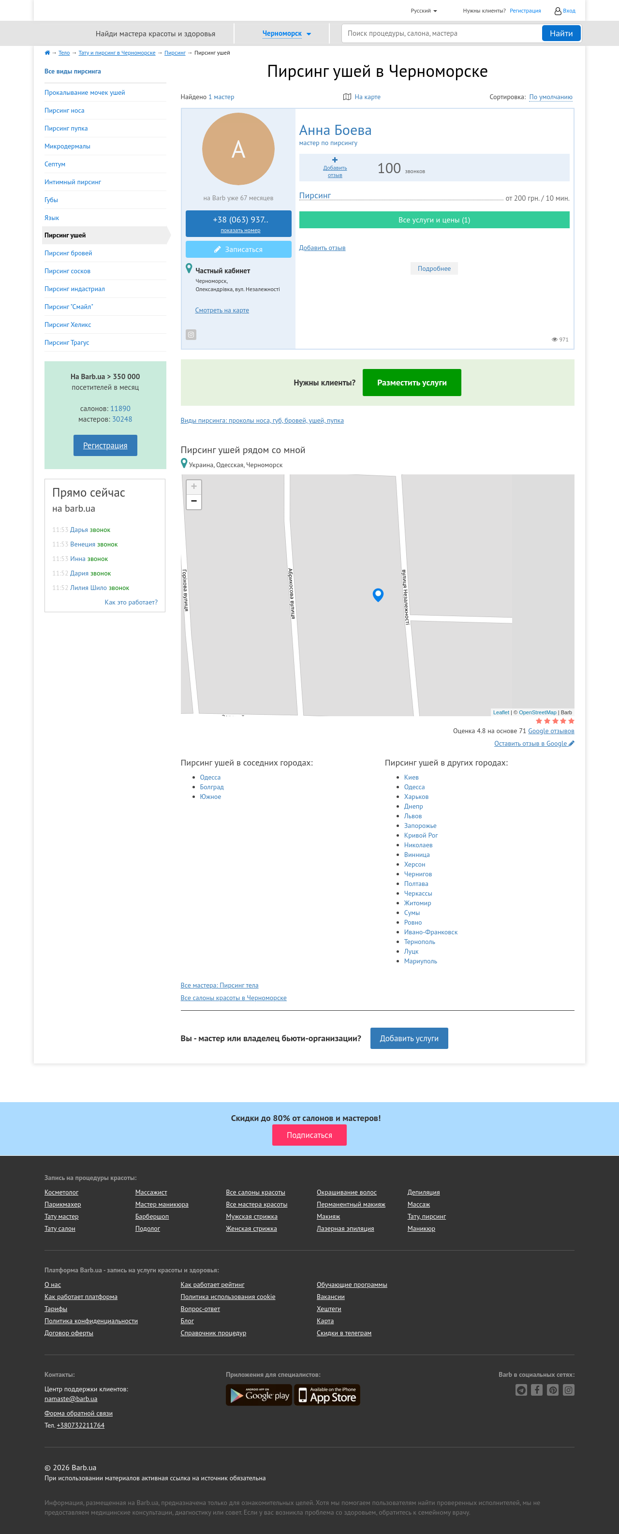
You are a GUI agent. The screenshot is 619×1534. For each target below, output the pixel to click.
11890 (120, 408)
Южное (210, 796)
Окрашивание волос (347, 1192)
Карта (325, 1320)
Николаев (418, 845)
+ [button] (194, 487)
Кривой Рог (421, 835)
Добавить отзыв (322, 247)
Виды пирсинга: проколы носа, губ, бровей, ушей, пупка (262, 420)
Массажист (151, 1192)
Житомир (417, 903)
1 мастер (221, 96)
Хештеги (329, 1308)
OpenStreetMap (538, 712)
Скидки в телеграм (344, 1332)
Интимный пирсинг (72, 181)
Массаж (419, 1204)
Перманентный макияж (351, 1204)
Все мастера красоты (256, 1204)
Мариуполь (420, 961)
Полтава (416, 883)
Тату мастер (61, 1216)
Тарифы (55, 1308)
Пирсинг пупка (66, 128)
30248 (122, 419)
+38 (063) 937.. (241, 224)
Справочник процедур (214, 1332)
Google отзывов (551, 730)
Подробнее (434, 268)
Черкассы (418, 893)
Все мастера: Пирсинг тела (220, 985)
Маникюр (422, 1228)
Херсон (415, 864)
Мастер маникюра (162, 1204)
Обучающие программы (352, 1284)
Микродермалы (67, 146)
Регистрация (525, 10)
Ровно (413, 922)
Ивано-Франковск (431, 932)
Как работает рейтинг (213, 1284)
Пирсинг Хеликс (67, 324)
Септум (54, 164)
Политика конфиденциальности (91, 1320)
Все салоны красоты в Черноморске (234, 997)
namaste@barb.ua (71, 1398)
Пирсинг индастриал (74, 288)
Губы (51, 199)
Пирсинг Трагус (66, 342)
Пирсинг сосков (67, 270)
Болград (212, 786)
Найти (561, 33)
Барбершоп (152, 1216)
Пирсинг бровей (68, 253)
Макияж (328, 1216)
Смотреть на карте (222, 310)
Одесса (210, 777)
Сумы (412, 912)
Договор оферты (68, 1332)
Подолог (147, 1228)
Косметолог (61, 1192)
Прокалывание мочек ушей (84, 92)
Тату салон (59, 1228)
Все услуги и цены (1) (434, 219)
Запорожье (420, 825)
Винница (417, 854)
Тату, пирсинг (427, 1216)
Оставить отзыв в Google (534, 743)
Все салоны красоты (255, 1192)
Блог (187, 1320)
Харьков (416, 796)
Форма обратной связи (78, 1413)
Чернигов (418, 874)
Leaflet (501, 712)
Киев (411, 777)
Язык (51, 217)
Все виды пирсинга (72, 71)
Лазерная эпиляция (345, 1228)
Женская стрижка (251, 1228)
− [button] (194, 502)
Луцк (411, 951)
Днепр (413, 806)
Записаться (238, 249)
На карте (362, 96)
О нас (52, 1284)
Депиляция (424, 1192)
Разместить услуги (412, 382)
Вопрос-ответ (200, 1308)
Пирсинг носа (64, 110)
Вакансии (331, 1296)
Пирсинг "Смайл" (68, 306)
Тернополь (419, 941)
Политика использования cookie (228, 1296)
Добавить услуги (409, 1038)
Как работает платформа (81, 1296)
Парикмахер (62, 1204)
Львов (413, 815)
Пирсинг (315, 195)
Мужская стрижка (252, 1216)
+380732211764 (80, 1425)
